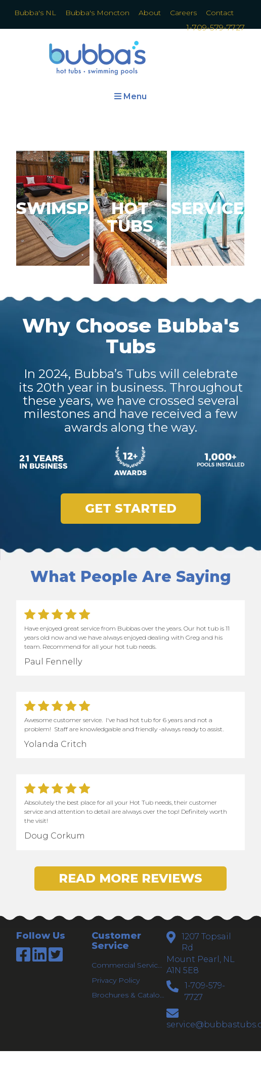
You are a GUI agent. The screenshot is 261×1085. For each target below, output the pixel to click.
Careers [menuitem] (183, 12)
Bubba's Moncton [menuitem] (97, 12)
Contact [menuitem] (220, 12)
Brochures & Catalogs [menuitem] (128, 994)
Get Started (131, 508)
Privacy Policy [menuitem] (116, 980)
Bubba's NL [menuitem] (35, 12)
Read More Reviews (130, 878)
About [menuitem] (150, 12)
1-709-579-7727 (215, 27)
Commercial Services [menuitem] (128, 965)
